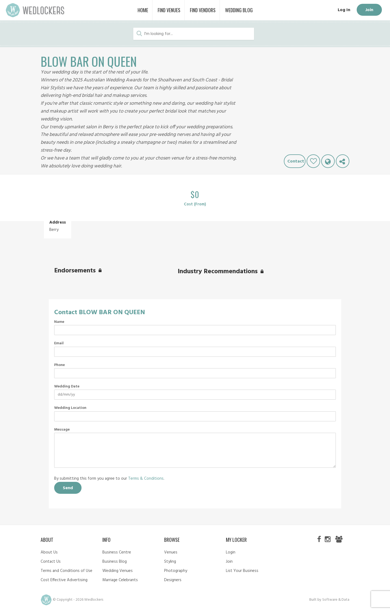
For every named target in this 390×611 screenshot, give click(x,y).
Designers (172, 580)
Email (59, 343)
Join (369, 10)
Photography (175, 571)
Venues (170, 552)
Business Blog (114, 561)
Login (230, 552)
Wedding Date (66, 387)
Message (62, 430)
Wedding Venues (117, 571)
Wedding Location (70, 408)
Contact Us (51, 561)
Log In (344, 10)
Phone (59, 365)
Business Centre (116, 552)
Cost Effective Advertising (64, 580)
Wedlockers (35, 10)
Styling (170, 561)
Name (59, 322)
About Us (49, 552)
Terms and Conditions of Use (66, 571)
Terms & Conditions (146, 478)
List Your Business (242, 571)
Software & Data (335, 600)
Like (313, 161)
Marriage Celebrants (120, 580)
